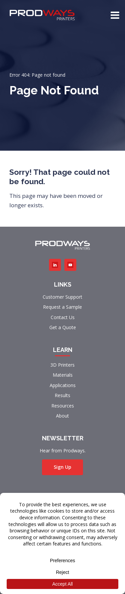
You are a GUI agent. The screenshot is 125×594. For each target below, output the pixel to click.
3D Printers (62, 365)
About (62, 416)
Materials (63, 375)
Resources (62, 405)
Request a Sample (62, 307)
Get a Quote (62, 327)
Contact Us (63, 317)
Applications (63, 385)
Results (62, 395)
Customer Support (62, 297)
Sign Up (62, 467)
